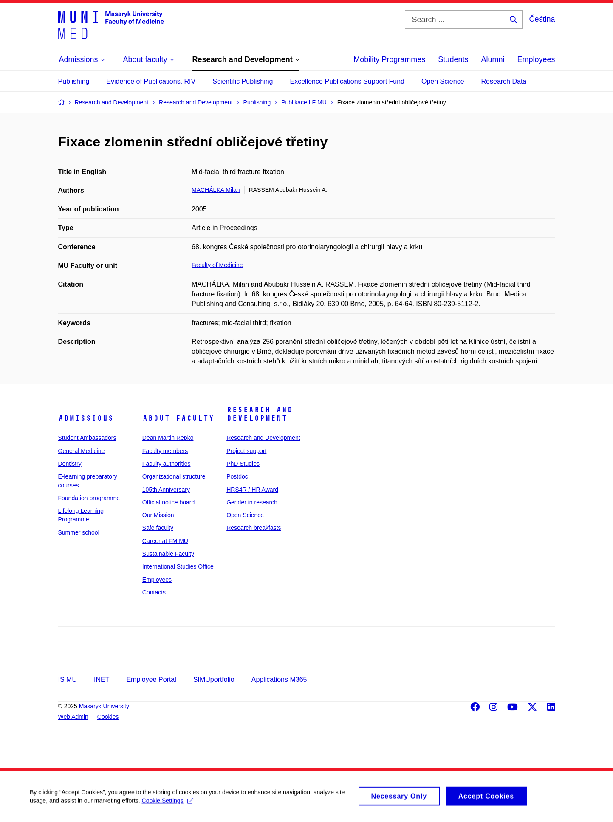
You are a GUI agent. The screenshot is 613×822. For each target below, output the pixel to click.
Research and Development (259, 414)
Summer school (78, 532)
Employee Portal (151, 679)
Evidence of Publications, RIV (150, 81)
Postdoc (237, 476)
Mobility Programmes (389, 59)
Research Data (504, 81)
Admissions (85, 418)
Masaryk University (104, 706)
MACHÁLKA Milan (216, 189)
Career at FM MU (165, 541)
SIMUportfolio (213, 679)
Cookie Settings (167, 804)
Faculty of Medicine (217, 265)
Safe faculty (157, 527)
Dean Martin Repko (168, 437)
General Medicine (81, 451)
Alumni (492, 59)
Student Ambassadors (87, 437)
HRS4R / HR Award (252, 489)
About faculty (178, 418)
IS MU (67, 679)
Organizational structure (174, 476)
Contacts (154, 592)
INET (101, 679)
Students (453, 59)
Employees (536, 59)
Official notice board (168, 502)
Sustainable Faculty (168, 553)
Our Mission (158, 515)
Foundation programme (89, 498)
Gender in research (251, 502)
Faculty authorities (166, 463)
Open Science (442, 81)
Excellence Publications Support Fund (347, 81)
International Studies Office (178, 566)
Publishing (74, 81)
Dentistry (70, 463)
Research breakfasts (253, 527)
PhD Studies (243, 463)
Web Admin (73, 716)
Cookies (108, 716)
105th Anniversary (166, 489)
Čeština (542, 19)
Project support (246, 451)
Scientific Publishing (242, 81)
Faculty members (165, 451)
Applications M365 (279, 679)
